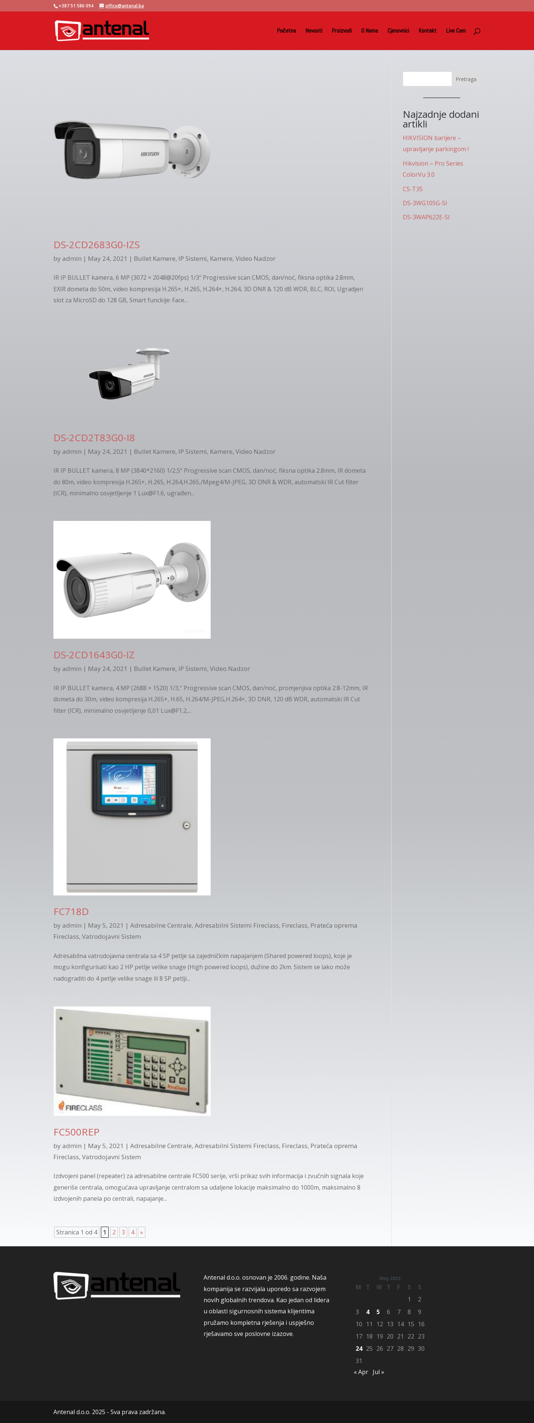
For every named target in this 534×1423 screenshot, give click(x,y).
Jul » (378, 1372)
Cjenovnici (398, 31)
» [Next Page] (141, 1232)
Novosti (314, 31)
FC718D (71, 911)
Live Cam (456, 31)
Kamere (221, 258)
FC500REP (76, 1131)
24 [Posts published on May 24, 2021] (359, 1348)
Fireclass (294, 925)
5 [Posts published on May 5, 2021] (378, 1312)
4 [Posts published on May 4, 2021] (367, 1312)
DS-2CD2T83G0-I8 (94, 437)
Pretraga (466, 79)
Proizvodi (342, 31)
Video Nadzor (255, 258)
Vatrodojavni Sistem (111, 936)
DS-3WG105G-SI (425, 203)
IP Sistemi (192, 258)
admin (72, 258)
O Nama (369, 31)
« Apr (361, 1372)
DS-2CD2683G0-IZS (96, 244)
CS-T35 (413, 189)
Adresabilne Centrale (161, 925)
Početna (286, 31)
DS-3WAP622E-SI (426, 217)
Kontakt (427, 31)
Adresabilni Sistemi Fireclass (237, 925)
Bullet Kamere (154, 258)
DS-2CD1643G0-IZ (94, 654)
